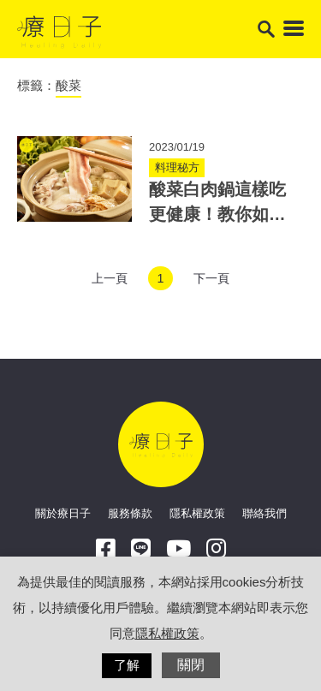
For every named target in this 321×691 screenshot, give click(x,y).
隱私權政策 (197, 513)
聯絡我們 (264, 513)
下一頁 (211, 278)
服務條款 (130, 513)
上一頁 (110, 278)
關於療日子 (63, 513)
